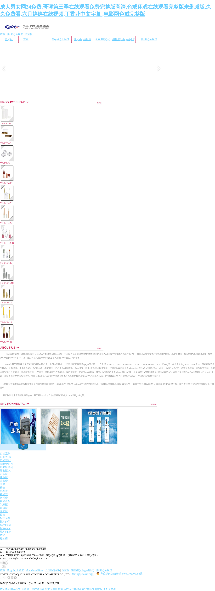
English (9, 39)
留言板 (29, 34)
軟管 (2, 514)
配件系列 (5, 518)
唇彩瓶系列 (6, 467)
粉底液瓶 (5, 501)
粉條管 (4, 494)
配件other (5, 531)
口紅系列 (5, 453)
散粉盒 (4, 497)
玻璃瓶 (4, 508)
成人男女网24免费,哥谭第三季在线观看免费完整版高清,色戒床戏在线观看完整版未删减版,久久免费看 (58, 589)
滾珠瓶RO (5, 474)
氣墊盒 (4, 491)
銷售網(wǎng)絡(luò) (123, 39)
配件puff (4, 521)
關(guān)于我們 (60, 39)
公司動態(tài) (103, 39)
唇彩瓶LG (5, 470)
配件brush (5, 525)
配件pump (5, 528)
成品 (2, 535)
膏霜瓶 (4, 511)
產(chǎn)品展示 (82, 39)
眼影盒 (4, 480)
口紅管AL (5, 460)
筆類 (2, 484)
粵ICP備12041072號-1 (83, 574)
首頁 (2, 34)
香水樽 (4, 538)
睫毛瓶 (4, 477)
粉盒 (2, 487)
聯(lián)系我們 (15, 34)
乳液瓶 (4, 504)
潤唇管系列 (6, 463)
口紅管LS (5, 457)
